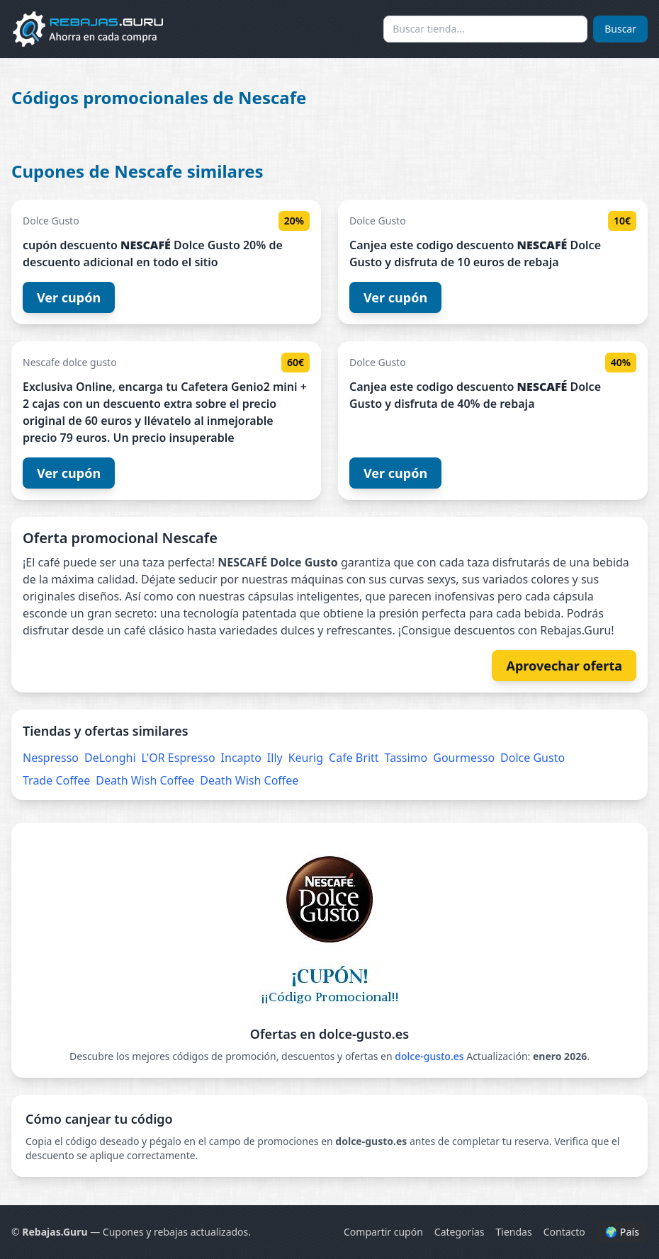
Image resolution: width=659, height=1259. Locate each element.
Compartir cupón (383, 1231)
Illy (275, 757)
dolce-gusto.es (429, 1056)
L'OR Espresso (178, 757)
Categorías (459, 1231)
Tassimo (406, 757)
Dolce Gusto (532, 757)
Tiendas (514, 1231)
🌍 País (622, 1231)
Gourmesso (464, 757)
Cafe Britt (353, 757)
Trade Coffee (56, 780)
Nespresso (51, 757)
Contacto (564, 1231)
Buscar (620, 28)
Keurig (305, 757)
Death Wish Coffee (145, 780)
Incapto (241, 757)
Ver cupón (69, 297)
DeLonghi (110, 757)
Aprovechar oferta (564, 665)
